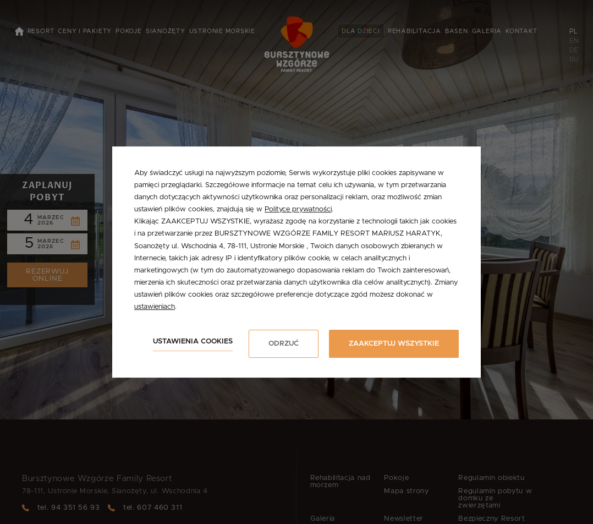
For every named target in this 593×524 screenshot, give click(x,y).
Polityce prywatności (298, 209)
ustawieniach (154, 306)
